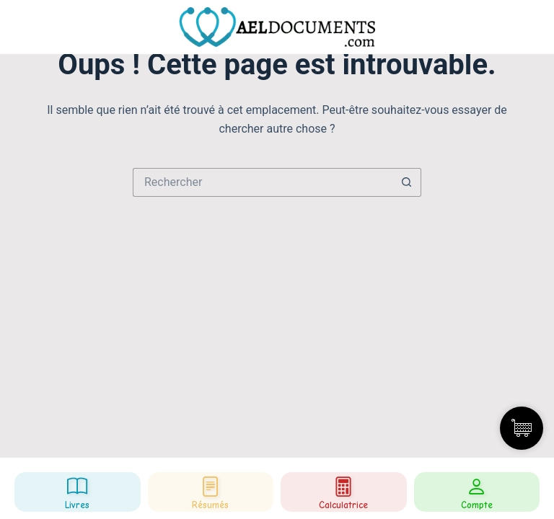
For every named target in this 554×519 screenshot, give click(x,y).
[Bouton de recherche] (406, 182)
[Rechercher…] (262, 182)
